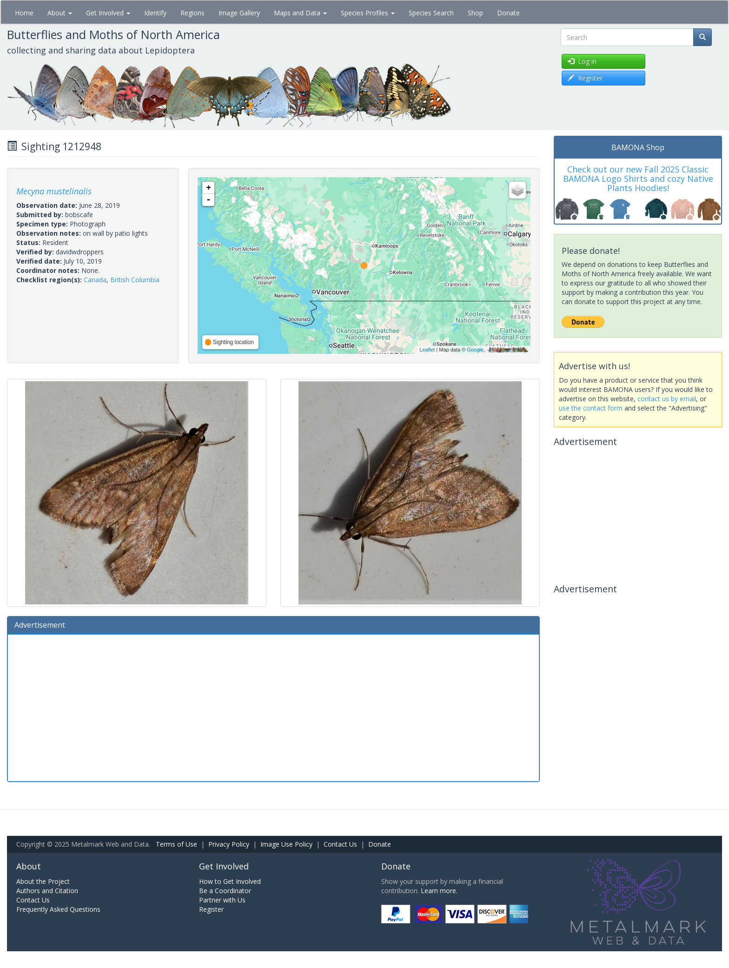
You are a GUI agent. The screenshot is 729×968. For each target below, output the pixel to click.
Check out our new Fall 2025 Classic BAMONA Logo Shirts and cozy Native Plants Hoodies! (638, 178)
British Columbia (134, 279)
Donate (508, 12)
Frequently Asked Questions (58, 909)
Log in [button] (582, 61)
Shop (475, 12)
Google (475, 349)
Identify (155, 12)
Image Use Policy (286, 844)
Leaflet (427, 349)
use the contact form (591, 408)
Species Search (431, 12)
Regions (192, 12)
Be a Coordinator (225, 890)
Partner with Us (222, 899)
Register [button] (585, 77)
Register (211, 909)
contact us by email (666, 398)
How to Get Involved (230, 881)
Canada (95, 279)
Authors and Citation (47, 890)
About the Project (43, 881)
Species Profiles (368, 12)
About (59, 12)
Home (24, 12)
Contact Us (340, 844)
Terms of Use (176, 844)
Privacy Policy (228, 844)
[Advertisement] (273, 707)
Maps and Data (300, 12)
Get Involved (108, 12)
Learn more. (439, 890)
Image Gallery (239, 12)
